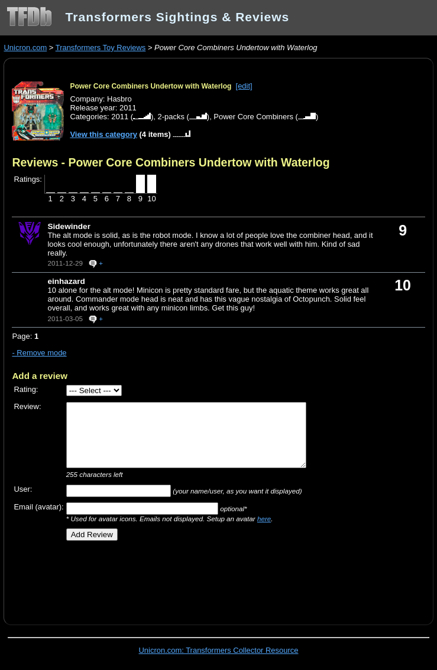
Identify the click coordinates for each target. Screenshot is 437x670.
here (264, 518)
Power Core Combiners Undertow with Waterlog (150, 86)
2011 (119, 116)
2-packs (171, 116)
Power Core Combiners (253, 116)
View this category (103, 134)
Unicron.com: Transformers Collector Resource (219, 650)
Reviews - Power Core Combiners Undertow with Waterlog (170, 162)
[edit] (244, 85)
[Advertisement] (150, 578)
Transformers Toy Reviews (101, 47)
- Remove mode (39, 352)
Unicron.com (25, 47)
